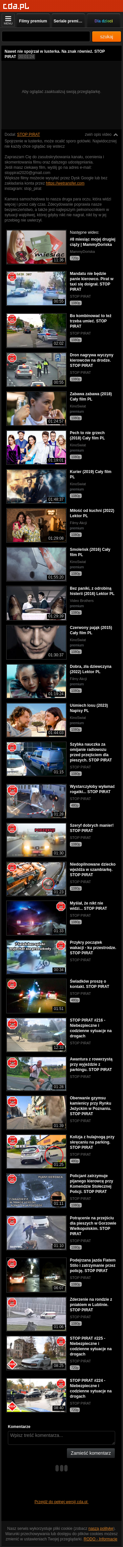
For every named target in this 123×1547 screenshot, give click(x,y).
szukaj (106, 36)
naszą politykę (101, 1528)
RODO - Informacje (100, 1539)
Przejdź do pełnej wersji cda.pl (61, 1502)
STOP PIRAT (28, 134)
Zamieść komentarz (91, 1453)
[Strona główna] (16, 6)
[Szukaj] (46, 36)
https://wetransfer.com (65, 183)
